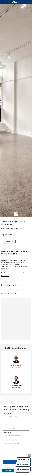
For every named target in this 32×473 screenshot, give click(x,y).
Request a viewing (8, 241)
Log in (28, 2)
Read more (5, 276)
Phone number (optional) (10, 440)
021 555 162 (16, 367)
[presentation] (16, 452)
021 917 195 (16, 388)
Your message (7, 413)
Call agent (8, 470)
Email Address (7, 432)
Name (4, 425)
